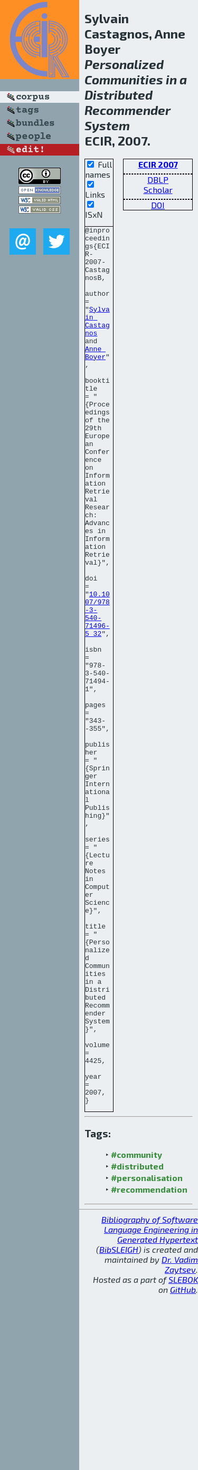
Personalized (124, 64)
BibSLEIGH (118, 1425)
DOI (158, 205)
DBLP (157, 180)
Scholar (158, 190)
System (107, 125)
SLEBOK (183, 1455)
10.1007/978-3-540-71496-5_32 (97, 691)
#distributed (137, 1342)
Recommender (127, 110)
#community (136, 1330)
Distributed (118, 94)
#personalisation (147, 1353)
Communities (123, 79)
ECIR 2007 (158, 164)
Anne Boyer (95, 378)
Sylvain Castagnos (97, 341)
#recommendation (149, 1365)
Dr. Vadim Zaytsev (180, 1440)
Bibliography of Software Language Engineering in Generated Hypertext (149, 1405)
